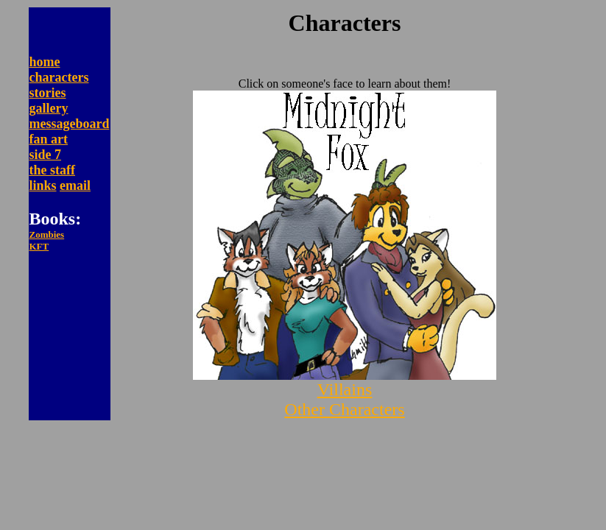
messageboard (69, 123)
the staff (52, 170)
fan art (48, 139)
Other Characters (344, 409)
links (43, 185)
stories (47, 92)
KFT (39, 246)
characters (59, 77)
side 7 (45, 154)
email (75, 185)
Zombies (47, 234)
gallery (48, 108)
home (44, 61)
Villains (345, 389)
